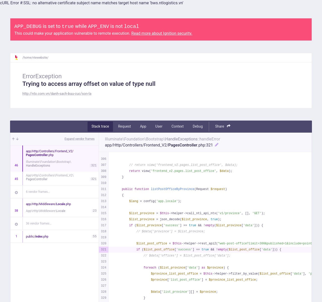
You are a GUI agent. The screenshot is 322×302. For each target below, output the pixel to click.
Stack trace (100, 126)
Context (178, 126)
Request (124, 126)
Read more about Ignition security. (161, 33)
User (158, 126)
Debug (198, 126)
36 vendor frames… (38, 223)
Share (222, 126)
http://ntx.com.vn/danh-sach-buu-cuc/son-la (56, 94)
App (143, 126)
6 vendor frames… (38, 192)
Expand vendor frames (80, 139)
